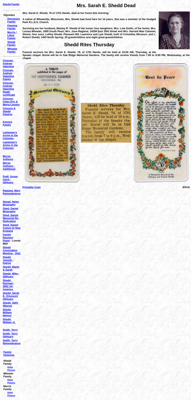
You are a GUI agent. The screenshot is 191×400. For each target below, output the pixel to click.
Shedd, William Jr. (9, 321)
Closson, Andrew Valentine (8, 63)
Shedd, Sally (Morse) (10, 304)
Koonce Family (7, 123)
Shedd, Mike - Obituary (11, 275)
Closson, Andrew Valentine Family (8, 75)
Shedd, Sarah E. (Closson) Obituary (11, 296)
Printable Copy (32, 187)
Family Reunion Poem (8, 237)
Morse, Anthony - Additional (9, 165)
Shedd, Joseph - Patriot (8, 260)
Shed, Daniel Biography (10, 210)
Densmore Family (13, 20)
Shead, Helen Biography (11, 203)
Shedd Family (11, 4)
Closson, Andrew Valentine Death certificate (9, 88)
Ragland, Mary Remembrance (12, 192)
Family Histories (8, 354)
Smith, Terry (10, 329)
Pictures (11, 370)
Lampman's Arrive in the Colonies (10, 135)
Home (10, 367)
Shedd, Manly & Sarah (11, 268)
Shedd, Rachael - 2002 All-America (8, 285)
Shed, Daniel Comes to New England (12, 227)
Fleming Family (12, 27)
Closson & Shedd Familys (9, 111)
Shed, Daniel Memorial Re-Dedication (11, 218)
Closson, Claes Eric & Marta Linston (11, 101)
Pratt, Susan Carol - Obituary (10, 179)
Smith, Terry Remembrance (12, 342)
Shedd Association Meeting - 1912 (12, 250)
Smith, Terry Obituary (10, 335)
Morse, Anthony (8, 158)
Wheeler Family (12, 50)
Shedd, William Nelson (7, 312)
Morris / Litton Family (12, 35)
